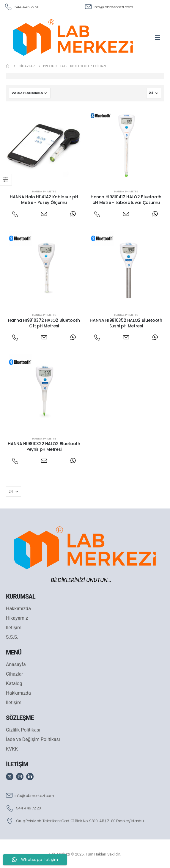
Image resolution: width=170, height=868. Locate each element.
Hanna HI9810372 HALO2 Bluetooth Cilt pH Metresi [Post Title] (44, 323)
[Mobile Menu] (159, 37)
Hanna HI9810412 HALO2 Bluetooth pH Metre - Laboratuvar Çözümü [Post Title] (126, 199)
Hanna (37, 191)
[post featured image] (44, 145)
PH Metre (49, 191)
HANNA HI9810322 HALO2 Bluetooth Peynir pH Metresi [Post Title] (44, 446)
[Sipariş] (30, 93)
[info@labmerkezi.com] (109, 6)
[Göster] (153, 93)
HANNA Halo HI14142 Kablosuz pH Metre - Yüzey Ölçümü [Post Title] (44, 199)
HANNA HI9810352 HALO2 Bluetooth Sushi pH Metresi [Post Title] (126, 323)
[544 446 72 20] (21, 6)
